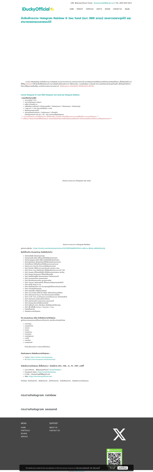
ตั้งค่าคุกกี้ (112, 468)
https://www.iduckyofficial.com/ (40, 376)
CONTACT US (117, 9)
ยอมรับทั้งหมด (123, 468)
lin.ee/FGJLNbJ (55, 370)
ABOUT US (53, 427)
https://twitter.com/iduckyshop (41, 357)
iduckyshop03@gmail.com (104, 3)
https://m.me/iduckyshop (47, 372)
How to (99, 9)
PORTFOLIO (89, 9)
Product (80, 9)
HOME (72, 9)
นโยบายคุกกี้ (96, 468)
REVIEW (107, 9)
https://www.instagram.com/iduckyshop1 (40, 359)
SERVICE (24, 437)
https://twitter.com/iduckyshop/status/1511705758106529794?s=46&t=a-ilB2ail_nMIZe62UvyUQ (69, 248)
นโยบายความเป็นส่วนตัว (82, 468)
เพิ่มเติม (127, 9)
